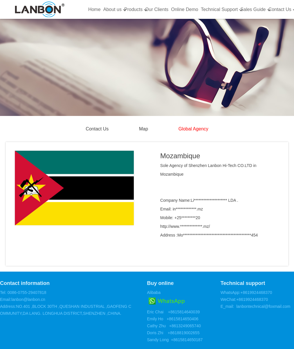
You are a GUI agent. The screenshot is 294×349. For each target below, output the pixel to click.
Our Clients (156, 9)
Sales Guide (253, 9)
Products (133, 9)
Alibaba (153, 292)
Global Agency (193, 128)
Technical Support (219, 9)
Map (143, 128)
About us (112, 9)
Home (94, 9)
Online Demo (184, 9)
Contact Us (279, 9)
